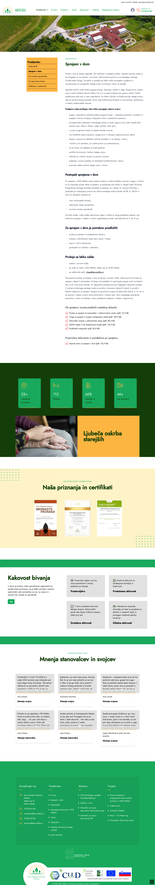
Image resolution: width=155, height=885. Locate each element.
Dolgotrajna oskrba (111, 9)
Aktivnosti (84, 9)
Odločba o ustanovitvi (37, 86)
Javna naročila (126, 2)
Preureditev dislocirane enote (122, 820)
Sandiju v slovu (86, 803)
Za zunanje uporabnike (37, 76)
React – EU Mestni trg (119, 815)
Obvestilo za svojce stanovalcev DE (88, 817)
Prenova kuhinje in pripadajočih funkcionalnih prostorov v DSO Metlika (121, 798)
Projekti (65, 9)
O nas (54, 9)
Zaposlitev (55, 822)
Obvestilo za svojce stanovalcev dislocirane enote (92, 809)
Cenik (74, 9)
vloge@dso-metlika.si (95, 272)
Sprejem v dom (35, 71)
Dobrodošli (33, 66)
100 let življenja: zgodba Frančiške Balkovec (90, 796)
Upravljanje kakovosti (146, 2)
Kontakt (134, 2)
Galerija (95, 9)
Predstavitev (42, 9)
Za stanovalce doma (36, 81)
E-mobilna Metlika (117, 810)
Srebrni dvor (115, 805)
